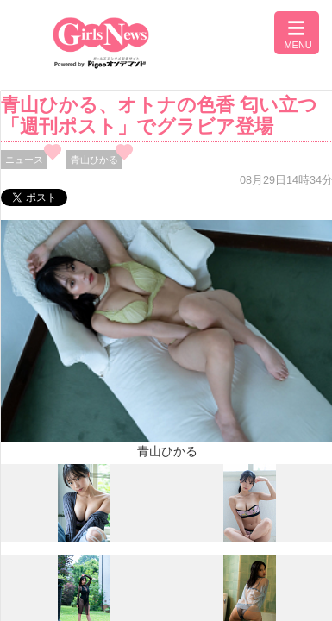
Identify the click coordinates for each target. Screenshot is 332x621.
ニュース (24, 159)
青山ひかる (94, 159)
